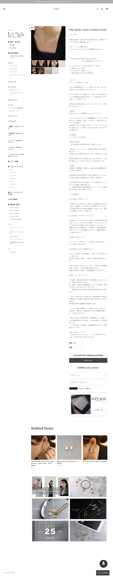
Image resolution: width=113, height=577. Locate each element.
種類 (70, 343)
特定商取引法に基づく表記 (17, 243)
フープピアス (14, 66)
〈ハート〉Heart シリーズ (16, 141)
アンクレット (13, 116)
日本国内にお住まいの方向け (88, 368)
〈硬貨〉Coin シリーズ (16, 127)
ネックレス (12, 87)
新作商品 (12, 45)
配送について (76, 375)
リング (10, 105)
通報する (88, 388)
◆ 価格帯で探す (14, 205)
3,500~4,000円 (14, 216)
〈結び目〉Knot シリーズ (16, 134)
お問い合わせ (14, 236)
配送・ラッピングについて (17, 232)
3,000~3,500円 (14, 213)
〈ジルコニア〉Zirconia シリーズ (16, 155)
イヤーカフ (12, 121)
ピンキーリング (14, 111)
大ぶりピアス (14, 69)
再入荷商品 (13, 48)
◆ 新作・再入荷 (14, 42)
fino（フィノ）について (16, 228)
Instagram (13, 252)
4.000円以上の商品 (15, 219)
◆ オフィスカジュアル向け (15, 193)
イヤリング (12, 82)
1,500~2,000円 (14, 207)
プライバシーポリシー (16, 239)
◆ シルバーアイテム (15, 167)
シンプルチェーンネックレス (17, 93)
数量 (70, 347)
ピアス (10, 63)
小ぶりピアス (14, 72)
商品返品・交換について (80, 382)
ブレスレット (13, 100)
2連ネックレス (14, 90)
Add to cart (88, 360)
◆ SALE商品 (12, 199)
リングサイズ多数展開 (16, 108)
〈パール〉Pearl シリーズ (15, 148)
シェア (81, 388)
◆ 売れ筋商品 (13, 53)
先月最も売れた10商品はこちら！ (17, 57)
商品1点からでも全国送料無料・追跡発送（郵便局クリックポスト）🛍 (57, 1)
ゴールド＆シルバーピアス (17, 75)
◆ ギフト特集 (13, 161)
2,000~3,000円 (14, 210)
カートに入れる (103, 573)
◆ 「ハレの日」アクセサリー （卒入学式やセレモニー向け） (16, 35)
